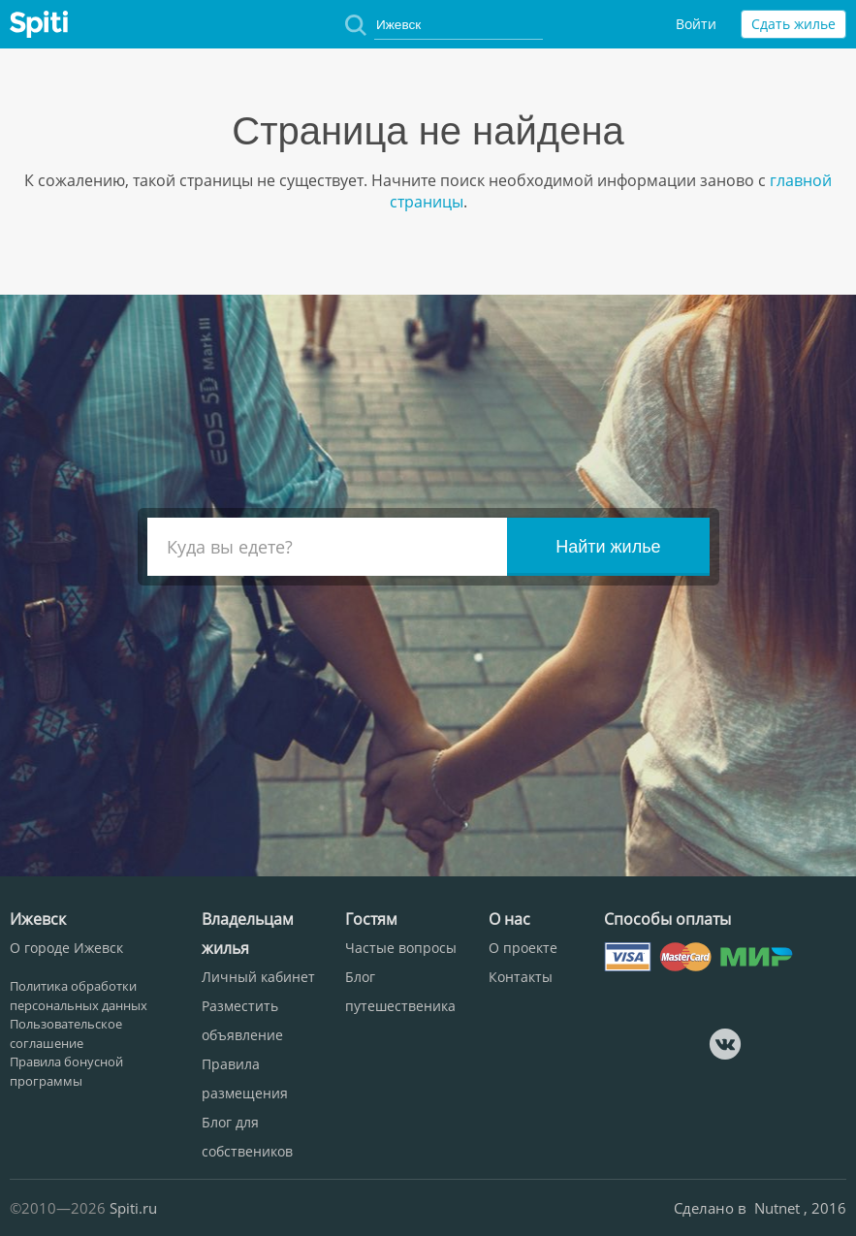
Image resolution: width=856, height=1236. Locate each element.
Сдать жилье (793, 24)
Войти (696, 24)
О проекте (523, 947)
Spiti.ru (133, 1208)
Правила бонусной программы (66, 1071)
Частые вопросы (401, 947)
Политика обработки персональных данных (78, 995)
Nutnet (779, 1208)
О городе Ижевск (66, 947)
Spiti (39, 24)
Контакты (521, 976)
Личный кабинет (258, 976)
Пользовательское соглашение (66, 1033)
